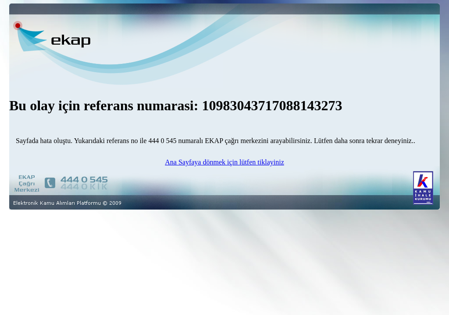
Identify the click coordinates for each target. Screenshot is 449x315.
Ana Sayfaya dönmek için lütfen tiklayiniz (224, 162)
